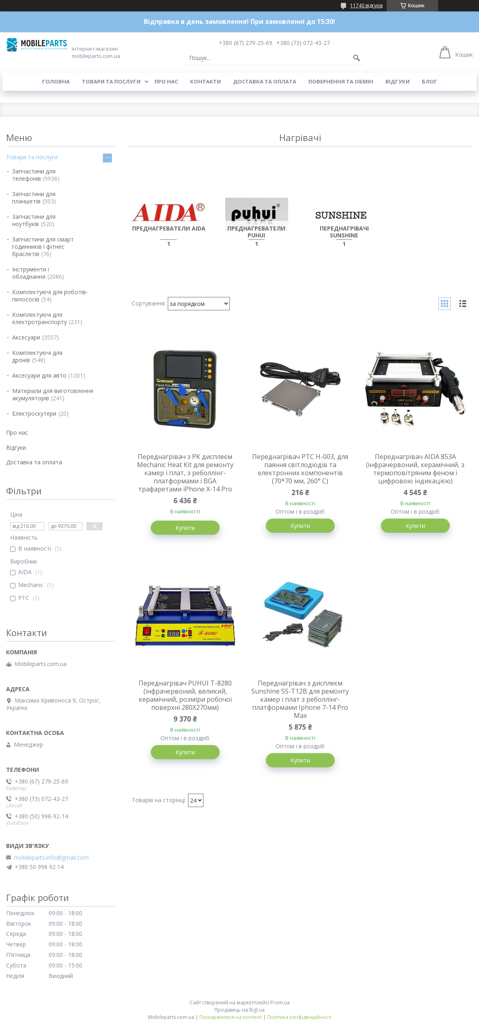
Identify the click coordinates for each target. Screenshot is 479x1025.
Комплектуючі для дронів (37, 356)
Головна (56, 81)
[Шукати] (357, 58)
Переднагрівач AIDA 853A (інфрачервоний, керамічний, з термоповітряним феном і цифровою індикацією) (415, 469)
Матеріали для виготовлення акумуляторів (52, 394)
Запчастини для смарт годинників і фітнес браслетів (43, 246)
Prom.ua (280, 1002)
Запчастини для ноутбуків (34, 220)
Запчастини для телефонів (34, 174)
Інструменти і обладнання (30, 272)
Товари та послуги (111, 81)
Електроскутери (34, 413)
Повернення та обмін (340, 81)
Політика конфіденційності (299, 1017)
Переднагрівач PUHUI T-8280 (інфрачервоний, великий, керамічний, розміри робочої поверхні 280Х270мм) (185, 695)
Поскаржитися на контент (230, 1017)
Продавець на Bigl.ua (239, 1009)
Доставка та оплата (264, 81)
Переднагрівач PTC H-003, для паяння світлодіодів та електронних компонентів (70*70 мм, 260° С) (300, 469)
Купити (185, 528)
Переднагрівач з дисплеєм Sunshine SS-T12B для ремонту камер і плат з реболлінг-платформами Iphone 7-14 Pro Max (300, 699)
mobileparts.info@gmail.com (51, 857)
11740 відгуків (366, 5)
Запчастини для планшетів (34, 197)
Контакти (205, 81)
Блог (429, 81)
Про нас (166, 81)
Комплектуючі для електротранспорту (39, 318)
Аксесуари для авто (39, 375)
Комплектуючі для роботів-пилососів (50, 295)
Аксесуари (26, 337)
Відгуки (397, 81)
